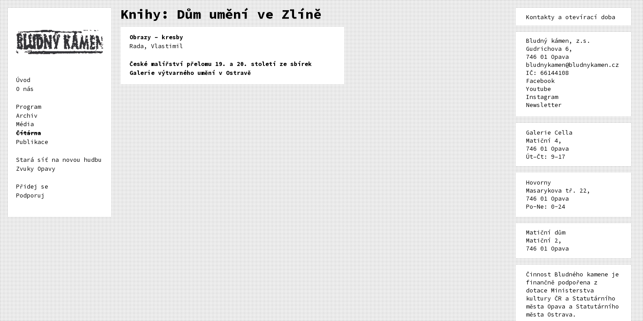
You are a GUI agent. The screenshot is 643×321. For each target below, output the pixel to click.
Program (28, 107)
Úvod (23, 80)
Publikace (32, 142)
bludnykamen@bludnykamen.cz (572, 65)
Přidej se (32, 186)
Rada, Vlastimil (156, 41)
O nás (25, 89)
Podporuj (30, 195)
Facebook (540, 81)
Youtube (538, 89)
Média (25, 124)
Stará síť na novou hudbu (59, 160)
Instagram (542, 97)
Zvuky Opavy (35, 169)
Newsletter (544, 105)
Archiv (27, 115)
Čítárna (28, 133)
